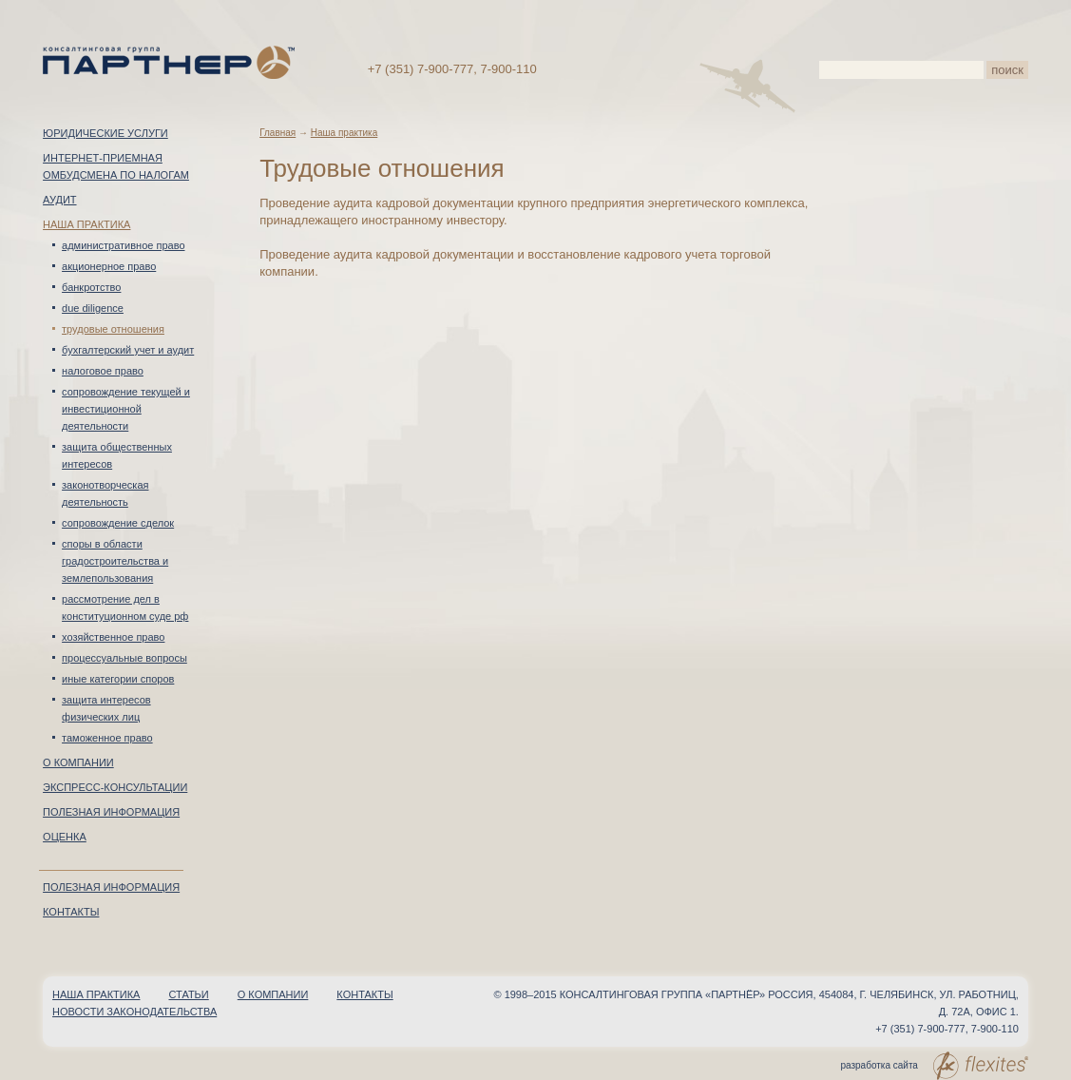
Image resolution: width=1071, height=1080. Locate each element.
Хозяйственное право (113, 637)
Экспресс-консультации (115, 787)
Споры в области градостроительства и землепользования (115, 561)
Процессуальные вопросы (124, 658)
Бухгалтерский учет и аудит (128, 350)
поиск (1007, 70)
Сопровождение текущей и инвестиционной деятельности (126, 409)
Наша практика (86, 224)
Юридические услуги (105, 133)
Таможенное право (107, 737)
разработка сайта (933, 1065)
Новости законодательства (134, 1011)
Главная (277, 132)
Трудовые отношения (113, 329)
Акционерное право (109, 266)
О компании (78, 762)
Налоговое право (102, 370)
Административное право (123, 245)
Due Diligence (93, 308)
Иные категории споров (118, 679)
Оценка (64, 836)
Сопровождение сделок (118, 523)
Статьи (188, 994)
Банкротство (91, 287)
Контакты (71, 911)
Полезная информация (111, 812)
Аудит (59, 199)
